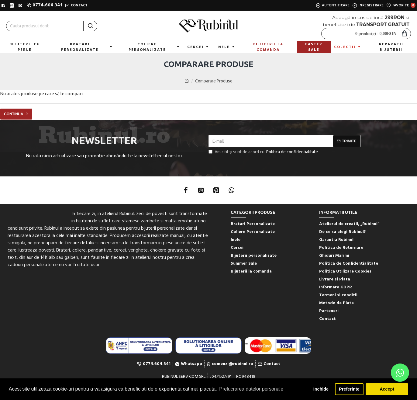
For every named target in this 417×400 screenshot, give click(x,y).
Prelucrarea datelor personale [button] (251, 388)
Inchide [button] (321, 389)
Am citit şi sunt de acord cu (263, 152)
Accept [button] (387, 389)
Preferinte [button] (349, 389)
